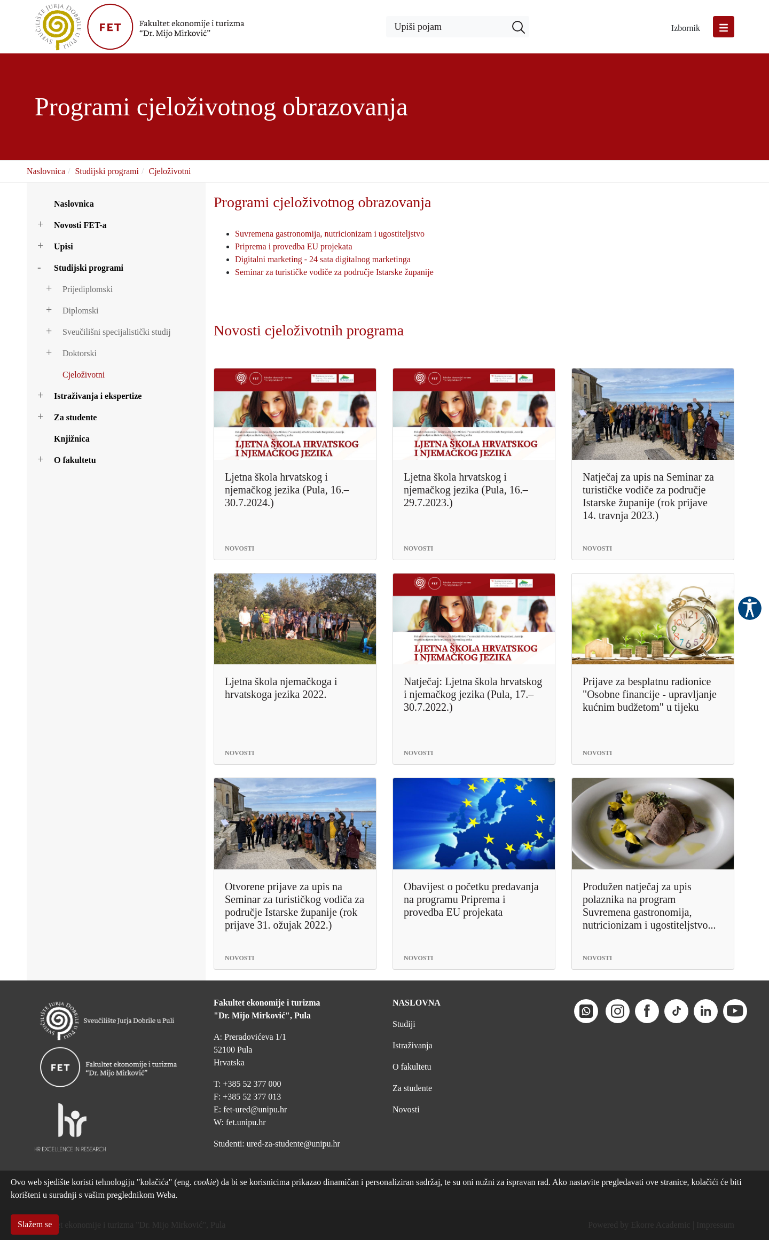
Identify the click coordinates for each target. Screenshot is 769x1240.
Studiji (404, 1024)
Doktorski (79, 353)
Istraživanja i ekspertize (98, 396)
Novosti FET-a (80, 225)
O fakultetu (75, 460)
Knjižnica (72, 438)
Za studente (75, 417)
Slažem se (35, 1224)
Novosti (406, 1109)
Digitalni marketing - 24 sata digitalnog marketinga (323, 259)
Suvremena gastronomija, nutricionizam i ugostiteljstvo (330, 233)
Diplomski (80, 310)
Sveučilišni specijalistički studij (116, 331)
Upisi (63, 246)
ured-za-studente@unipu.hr (293, 1143)
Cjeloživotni (169, 171)
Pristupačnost (750, 608)
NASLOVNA (417, 1002)
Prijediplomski (87, 289)
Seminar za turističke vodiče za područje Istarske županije (334, 272)
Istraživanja (413, 1045)
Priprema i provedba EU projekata (293, 246)
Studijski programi (107, 171)
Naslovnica (46, 171)
